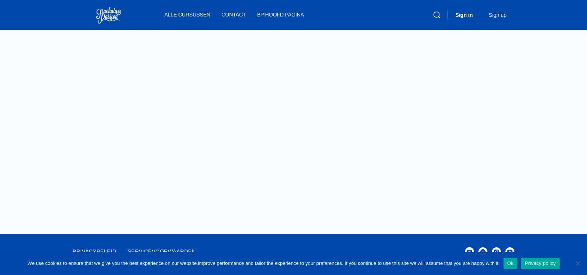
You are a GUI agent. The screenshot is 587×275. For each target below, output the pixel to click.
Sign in (464, 15)
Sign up (498, 15)
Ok (510, 263)
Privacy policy (540, 263)
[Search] (436, 14)
